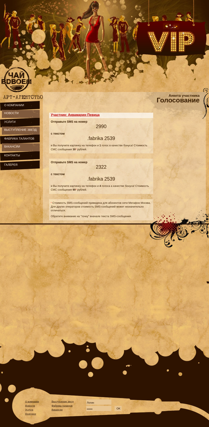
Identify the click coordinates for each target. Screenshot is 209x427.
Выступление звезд (62, 401)
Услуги (29, 409)
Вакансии (56, 409)
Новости (30, 405)
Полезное (30, 413)
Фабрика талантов (61, 405)
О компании (32, 401)
